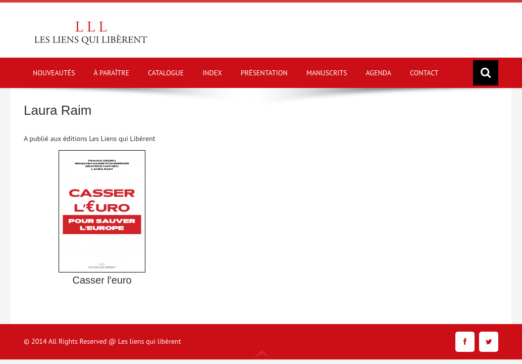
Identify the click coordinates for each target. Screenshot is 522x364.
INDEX (212, 72)
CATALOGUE (166, 72)
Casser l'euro (101, 280)
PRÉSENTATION (264, 72)
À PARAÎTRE (111, 72)
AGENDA (378, 72)
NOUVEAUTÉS (54, 72)
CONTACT (424, 72)
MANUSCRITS (326, 72)
